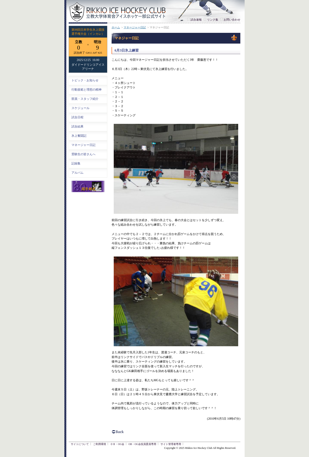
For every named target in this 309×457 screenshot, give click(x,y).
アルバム (77, 172)
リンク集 (212, 19)
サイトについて (80, 444)
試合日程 (77, 117)
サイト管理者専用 (171, 444)
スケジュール (80, 108)
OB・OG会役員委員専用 (142, 444)
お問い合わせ (232, 19)
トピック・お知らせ (84, 80)
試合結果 (77, 126)
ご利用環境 (99, 444)
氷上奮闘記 (78, 135)
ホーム (116, 27)
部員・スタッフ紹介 (84, 98)
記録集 (75, 163)
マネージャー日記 (135, 27)
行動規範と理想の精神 (86, 89)
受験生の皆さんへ (83, 154)
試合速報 (196, 19)
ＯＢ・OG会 (117, 444)
